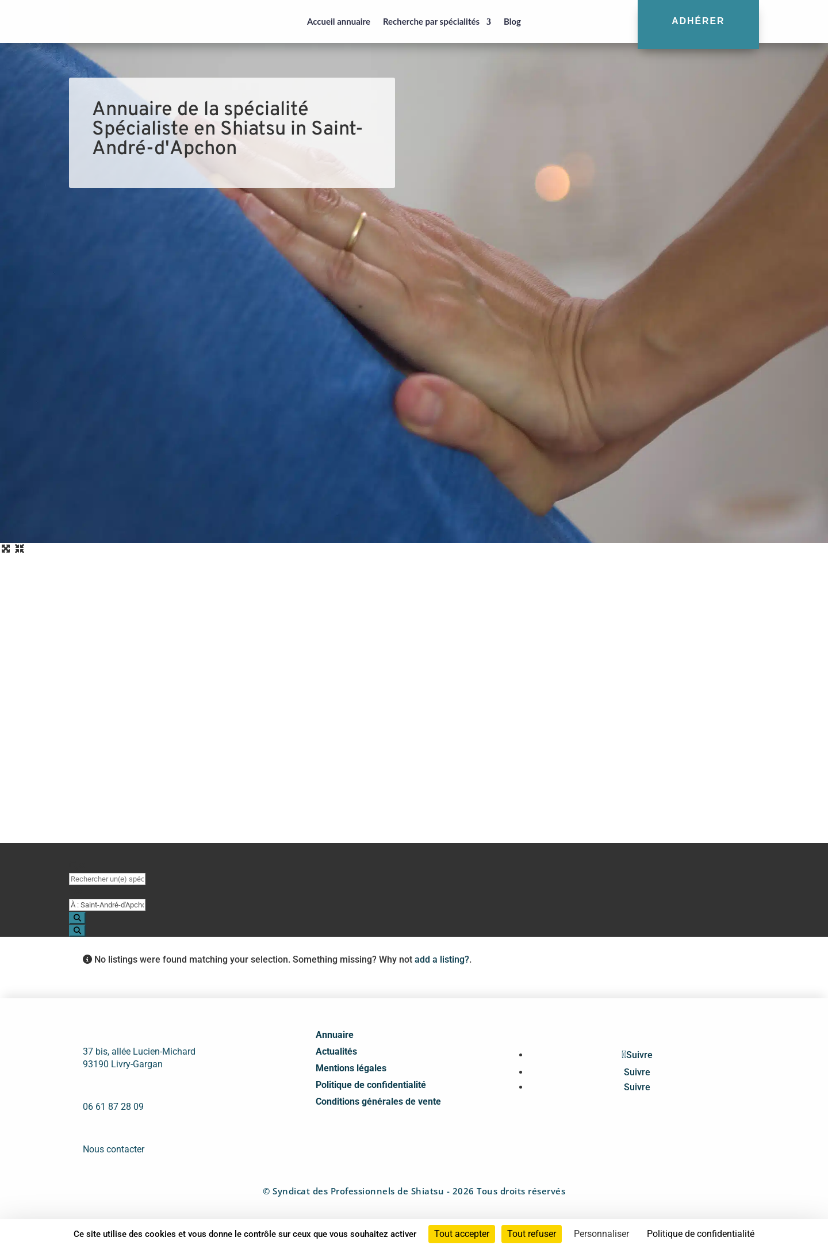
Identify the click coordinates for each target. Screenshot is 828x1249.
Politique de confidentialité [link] (700, 1233)
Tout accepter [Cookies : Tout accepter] (461, 1233)
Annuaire (335, 1034)
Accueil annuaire (338, 21)
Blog (512, 21)
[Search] (77, 918)
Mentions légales (351, 1068)
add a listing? (442, 959)
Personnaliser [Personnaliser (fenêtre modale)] (601, 1233)
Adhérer (698, 21)
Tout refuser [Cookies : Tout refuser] (531, 1233)
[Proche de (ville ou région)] (107, 905)
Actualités (336, 1051)
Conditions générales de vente (378, 1101)
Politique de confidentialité (371, 1084)
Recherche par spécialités (431, 21)
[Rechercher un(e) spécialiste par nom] (107, 879)
